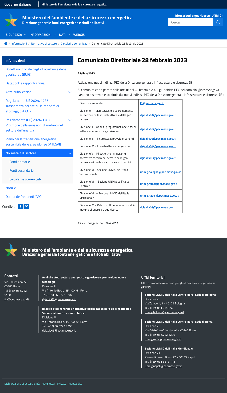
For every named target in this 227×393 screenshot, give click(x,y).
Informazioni (19, 43)
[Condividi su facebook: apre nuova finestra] (20, 206)
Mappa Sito (75, 383)
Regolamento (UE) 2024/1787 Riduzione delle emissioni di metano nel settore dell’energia (34, 125)
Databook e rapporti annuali (26, 83)
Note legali (48, 383)
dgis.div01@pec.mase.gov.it (158, 115)
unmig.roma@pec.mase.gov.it (158, 183)
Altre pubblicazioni (19, 91)
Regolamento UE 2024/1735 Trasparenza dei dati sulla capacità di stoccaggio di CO (32, 106)
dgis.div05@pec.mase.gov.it (158, 158)
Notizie (11, 187)
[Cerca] (190, 22)
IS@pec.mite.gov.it (152, 103)
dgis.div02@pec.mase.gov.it (158, 129)
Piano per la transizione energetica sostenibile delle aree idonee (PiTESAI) (33, 141)
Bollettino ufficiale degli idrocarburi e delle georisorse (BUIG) (36, 71)
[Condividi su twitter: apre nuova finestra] (26, 206)
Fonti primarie (19, 161)
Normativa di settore (44, 43)
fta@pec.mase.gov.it (16, 299)
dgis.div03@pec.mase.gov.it (158, 138)
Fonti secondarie (21, 170)
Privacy (61, 383)
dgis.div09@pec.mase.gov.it (158, 207)
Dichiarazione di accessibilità (22, 383)
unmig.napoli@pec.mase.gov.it (159, 195)
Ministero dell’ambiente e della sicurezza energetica (74, 4)
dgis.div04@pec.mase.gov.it (158, 146)
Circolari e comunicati (74, 43)
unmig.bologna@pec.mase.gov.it (160, 172)
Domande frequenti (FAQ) (24, 196)
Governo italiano (17, 4)
